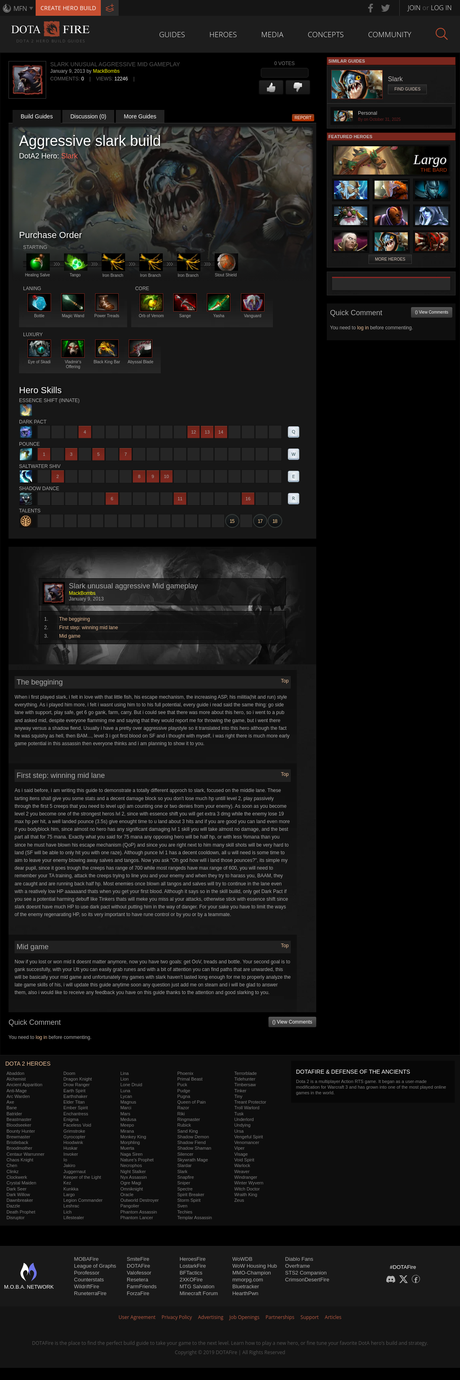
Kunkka (71, 1188)
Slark (69, 156)
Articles (333, 1317)
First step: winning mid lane (88, 627)
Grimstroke (74, 1131)
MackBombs (106, 71)
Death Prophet (20, 1211)
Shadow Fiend (191, 1142)
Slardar (184, 1165)
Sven (182, 1205)
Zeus (239, 1200)
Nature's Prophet (136, 1159)
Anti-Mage (16, 1090)
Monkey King (133, 1136)
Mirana (127, 1131)
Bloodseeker (18, 1125)
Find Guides (407, 89)
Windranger (245, 1177)
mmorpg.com (247, 1280)
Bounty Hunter (20, 1131)
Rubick (184, 1125)
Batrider (14, 1113)
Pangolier (129, 1205)
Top (285, 681)
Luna (125, 1090)
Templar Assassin (194, 1217)
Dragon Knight (78, 1079)
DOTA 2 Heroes (28, 1063)
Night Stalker (133, 1171)
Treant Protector (250, 1102)
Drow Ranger (77, 1084)
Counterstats (89, 1280)
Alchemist (16, 1079)
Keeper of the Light (82, 1177)
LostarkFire (192, 1266)
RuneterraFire (90, 1293)
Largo (69, 1194)
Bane (11, 1107)
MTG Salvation (196, 1286)
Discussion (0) (88, 116)
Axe (10, 1102)
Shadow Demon (193, 1136)
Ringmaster (188, 1119)
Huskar (71, 1148)
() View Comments (292, 1022)
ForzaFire (138, 1293)
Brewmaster (18, 1136)
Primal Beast (189, 1079)
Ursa (238, 1131)
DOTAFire (138, 1266)
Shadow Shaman (194, 1148)
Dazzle (13, 1205)
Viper (239, 1148)
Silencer (185, 1154)
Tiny (238, 1096)
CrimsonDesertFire (307, 1280)
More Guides (140, 116)
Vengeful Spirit (248, 1136)
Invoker (71, 1154)
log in (41, 1037)
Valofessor (139, 1273)
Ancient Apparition (24, 1084)
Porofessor (87, 1273)
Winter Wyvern (248, 1182)
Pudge (183, 1090)
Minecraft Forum (198, 1293)
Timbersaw (245, 1084)
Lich (68, 1211)
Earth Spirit (74, 1090)
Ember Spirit (76, 1107)
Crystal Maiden (21, 1182)
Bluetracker (245, 1286)
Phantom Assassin (138, 1211)
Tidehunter (244, 1079)
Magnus (128, 1102)
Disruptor (15, 1217)
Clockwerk (16, 1177)
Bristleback (17, 1142)
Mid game (70, 636)
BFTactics (190, 1273)
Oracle (126, 1194)
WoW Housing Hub (254, 1266)
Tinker (240, 1090)
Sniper (183, 1182)
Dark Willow (18, 1194)
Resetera (137, 1280)
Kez (67, 1182)
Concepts (326, 34)
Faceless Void (77, 1125)
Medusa (128, 1119)
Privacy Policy (177, 1317)
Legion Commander (83, 1200)
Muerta (127, 1148)
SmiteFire (138, 1259)
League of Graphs (95, 1266)
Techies (184, 1211)
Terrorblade (245, 1073)
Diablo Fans (299, 1259)
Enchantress (76, 1113)
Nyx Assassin (133, 1177)
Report (303, 118)
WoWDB (242, 1259)
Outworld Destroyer (139, 1200)
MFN (20, 8)
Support (309, 1317)
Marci (125, 1107)
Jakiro (69, 1165)
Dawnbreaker (19, 1200)
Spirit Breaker (190, 1194)
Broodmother (19, 1148)
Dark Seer (16, 1188)
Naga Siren (131, 1154)
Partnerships (280, 1317)
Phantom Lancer (136, 1217)
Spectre (185, 1188)
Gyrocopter (74, 1136)
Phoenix (185, 1073)
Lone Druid (131, 1084)
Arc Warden (18, 1096)
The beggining (74, 619)
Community (389, 34)
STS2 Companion (306, 1273)
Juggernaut (75, 1171)
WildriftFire (86, 1286)
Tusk (238, 1113)
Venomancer (246, 1142)
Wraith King (245, 1194)
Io (65, 1159)
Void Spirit (244, 1159)
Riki (181, 1113)
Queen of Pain (191, 1102)
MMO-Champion (251, 1273)
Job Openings (245, 1317)
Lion (124, 1079)
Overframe (297, 1266)
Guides (172, 34)
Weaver (241, 1171)
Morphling (130, 1142)
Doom (69, 1073)
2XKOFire (190, 1280)
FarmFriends (142, 1286)
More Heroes (390, 259)
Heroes (223, 34)
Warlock (242, 1165)
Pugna (183, 1096)
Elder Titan (74, 1102)
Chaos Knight (19, 1159)
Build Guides (37, 116)
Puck (182, 1084)
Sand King (187, 1131)
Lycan (126, 1096)
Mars (125, 1113)
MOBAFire (86, 1259)
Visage (240, 1154)
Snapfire (185, 1177)
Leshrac (71, 1205)
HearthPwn (245, 1293)
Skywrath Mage (192, 1159)
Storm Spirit (188, 1200)
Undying (242, 1125)
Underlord (243, 1119)
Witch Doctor (247, 1188)
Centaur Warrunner (25, 1154)
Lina (124, 1073)
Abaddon (15, 1073)
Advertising (211, 1317)
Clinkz (12, 1171)
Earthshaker (75, 1096)
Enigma (71, 1119)
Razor (183, 1107)
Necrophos (131, 1165)
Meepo (127, 1125)
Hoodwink (73, 1142)
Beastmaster (19, 1119)
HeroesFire (192, 1259)
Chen (11, 1165)
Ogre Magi (130, 1182)
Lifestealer (74, 1217)
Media (272, 34)
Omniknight (131, 1188)
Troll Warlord (246, 1107)
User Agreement (137, 1317)
